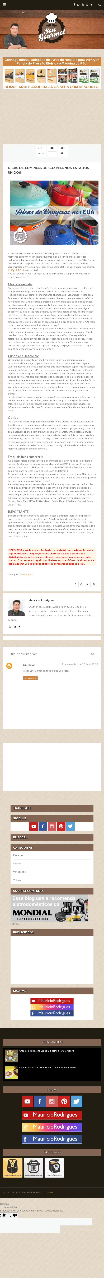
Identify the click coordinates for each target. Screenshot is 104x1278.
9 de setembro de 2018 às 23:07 (80, 664)
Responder (30, 678)
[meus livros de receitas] (52, 72)
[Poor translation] (12, 1215)
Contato (48, 1192)
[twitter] (92, 4)
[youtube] (83, 4)
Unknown (29, 664)
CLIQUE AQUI (16, 270)
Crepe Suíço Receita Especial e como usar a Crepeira (46, 1050)
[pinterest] (87, 4)
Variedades (26, 574)
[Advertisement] (52, 117)
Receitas (18, 855)
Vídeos (17, 879)
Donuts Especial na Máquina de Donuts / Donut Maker (47, 1067)
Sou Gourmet (32, 1192)
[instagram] (78, 4)
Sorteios (18, 863)
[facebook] (74, 4)
